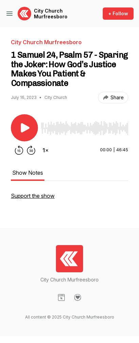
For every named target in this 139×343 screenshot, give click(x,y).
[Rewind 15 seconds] (19, 150)
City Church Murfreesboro (50, 14)
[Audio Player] (84, 126)
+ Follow (118, 13)
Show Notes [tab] (27, 172)
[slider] (84, 128)
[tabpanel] (69, 199)
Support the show (33, 195)
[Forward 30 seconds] (31, 150)
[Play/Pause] (24, 127)
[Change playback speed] (45, 150)
